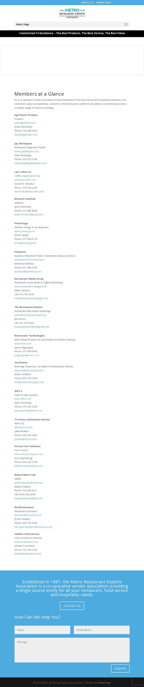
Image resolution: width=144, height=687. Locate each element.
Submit (120, 668)
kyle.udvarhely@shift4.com (28, 410)
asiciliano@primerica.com (27, 271)
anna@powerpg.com (25, 242)
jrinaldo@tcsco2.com (25, 439)
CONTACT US (87, 2)
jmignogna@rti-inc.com (26, 355)
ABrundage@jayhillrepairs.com (30, 163)
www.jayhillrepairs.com (26, 151)
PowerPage (104, 682)
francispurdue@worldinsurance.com (33, 526)
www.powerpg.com (24, 231)
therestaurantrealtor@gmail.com (31, 326)
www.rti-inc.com (23, 343)
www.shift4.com (23, 398)
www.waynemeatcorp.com (28, 482)
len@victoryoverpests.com (28, 465)
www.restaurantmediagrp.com (30, 286)
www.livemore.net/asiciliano (29, 259)
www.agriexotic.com (25, 122)
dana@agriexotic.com (25, 134)
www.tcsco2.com (23, 427)
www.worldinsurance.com (28, 515)
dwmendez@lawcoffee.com (29, 191)
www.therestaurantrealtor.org (30, 315)
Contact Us (72, 605)
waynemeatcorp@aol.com (28, 498)
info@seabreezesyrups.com (29, 382)
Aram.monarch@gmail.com (28, 214)
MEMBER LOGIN (103, 2)
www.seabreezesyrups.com (29, 370)
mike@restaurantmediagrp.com (31, 298)
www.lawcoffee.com (25, 179)
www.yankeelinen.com (26, 541)
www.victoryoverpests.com (28, 454)
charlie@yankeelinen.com (27, 553)
